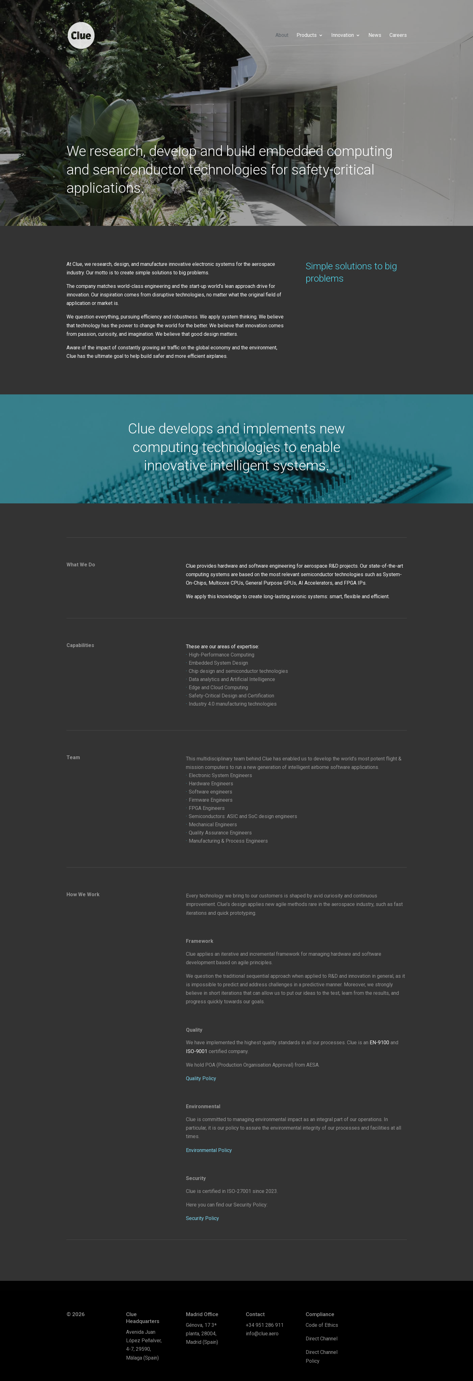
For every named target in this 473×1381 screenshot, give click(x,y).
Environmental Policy (209, 1150)
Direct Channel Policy (321, 1356)
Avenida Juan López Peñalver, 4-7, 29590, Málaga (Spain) (144, 1345)
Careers (398, 35)
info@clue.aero (262, 1334)
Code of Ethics (322, 1325)
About (281, 35)
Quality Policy (201, 1078)
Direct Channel (321, 1339)
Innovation (342, 35)
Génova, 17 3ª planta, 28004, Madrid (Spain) (202, 1333)
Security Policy (202, 1218)
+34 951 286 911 (265, 1325)
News (374, 35)
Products (307, 35)
